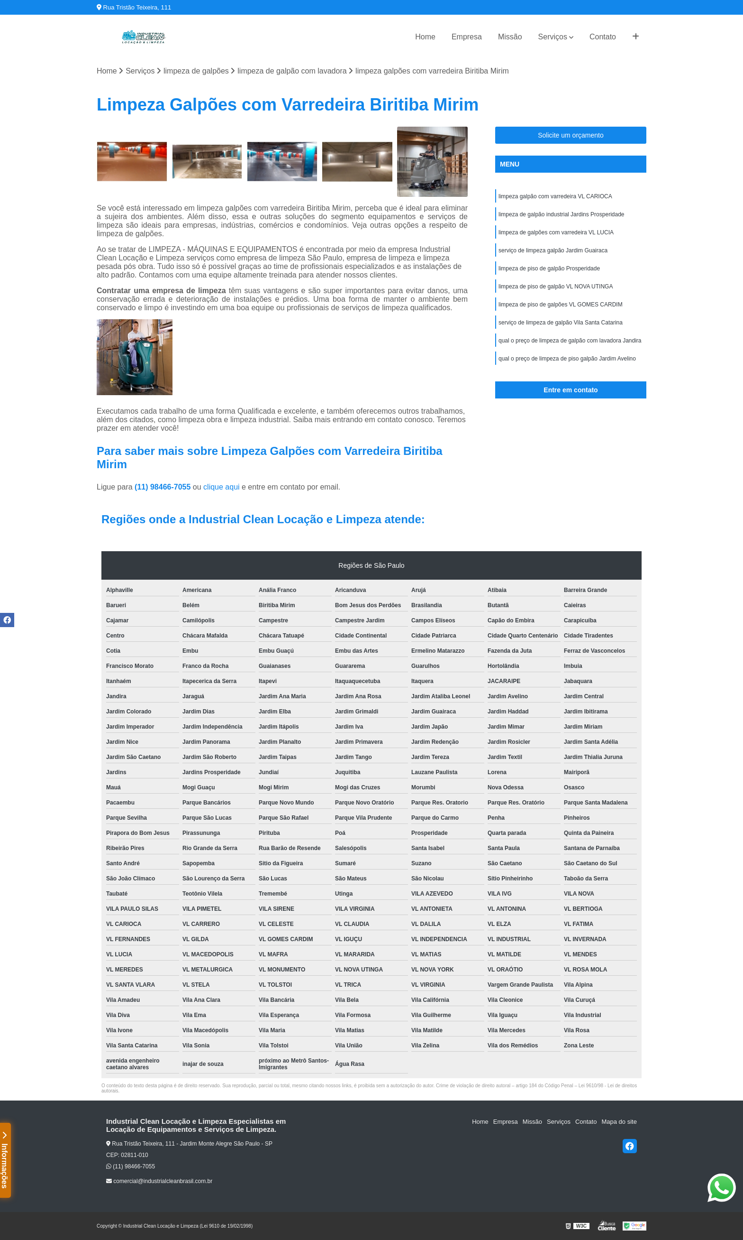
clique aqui (221, 487)
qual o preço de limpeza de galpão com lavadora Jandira (570, 340)
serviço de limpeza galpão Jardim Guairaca (552, 250)
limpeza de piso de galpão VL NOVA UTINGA (555, 286)
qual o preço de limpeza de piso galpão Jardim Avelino (567, 358)
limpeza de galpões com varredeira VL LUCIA (556, 232)
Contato (602, 37)
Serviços (552, 37)
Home (425, 37)
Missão (510, 37)
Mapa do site (618, 1121)
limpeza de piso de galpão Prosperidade (549, 268)
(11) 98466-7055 (164, 487)
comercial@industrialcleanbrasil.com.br (159, 1181)
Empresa (467, 37)
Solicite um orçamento (571, 135)
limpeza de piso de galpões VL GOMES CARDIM (560, 304)
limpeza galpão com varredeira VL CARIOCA (555, 196)
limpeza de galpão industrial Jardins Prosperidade (561, 214)
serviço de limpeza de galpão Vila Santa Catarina (560, 322)
